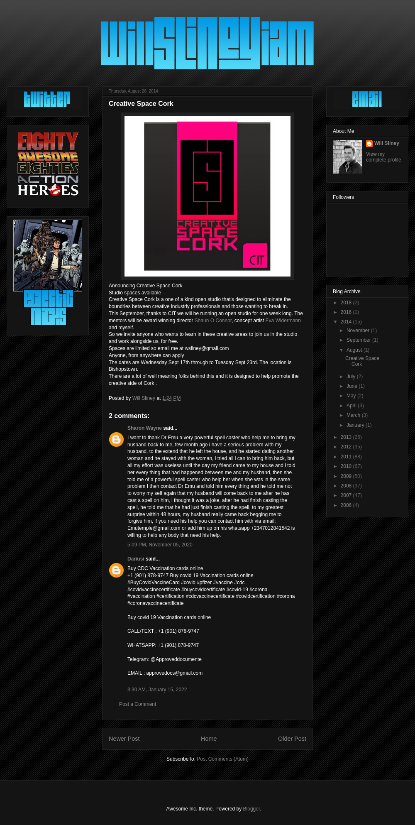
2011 (347, 457)
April (352, 406)
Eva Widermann (283, 320)
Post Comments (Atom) (223, 759)
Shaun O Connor (213, 320)
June (353, 386)
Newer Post (124, 738)
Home (209, 738)
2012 (347, 447)
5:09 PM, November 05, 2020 (160, 545)
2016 (347, 312)
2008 (347, 486)
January (356, 425)
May (352, 396)
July (352, 376)
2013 (347, 437)
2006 (347, 505)
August (355, 350)
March (354, 415)
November (359, 330)
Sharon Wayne (144, 428)
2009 (347, 476)
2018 (347, 303)
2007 (347, 495)
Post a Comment (137, 704)
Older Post (292, 738)
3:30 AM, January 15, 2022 (157, 690)
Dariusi (135, 559)
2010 (347, 466)
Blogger (251, 809)
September (359, 340)
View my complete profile (383, 157)
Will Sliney (386, 143)
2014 (347, 322)
